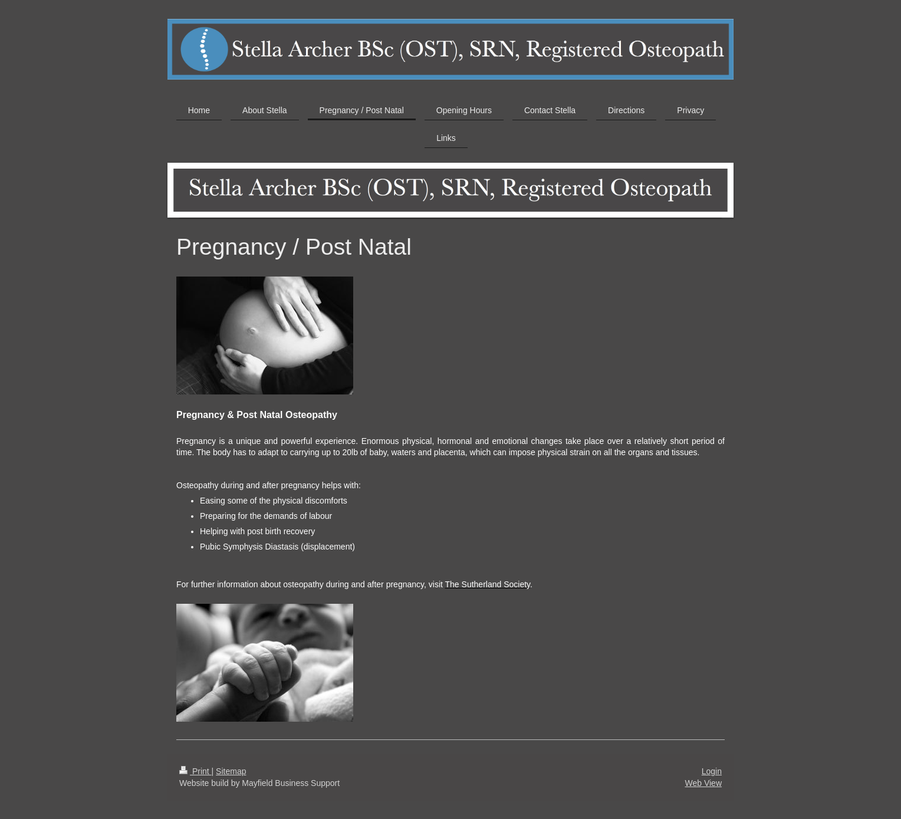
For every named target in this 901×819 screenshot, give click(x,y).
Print (195, 771)
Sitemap (231, 771)
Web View (703, 783)
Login (712, 771)
